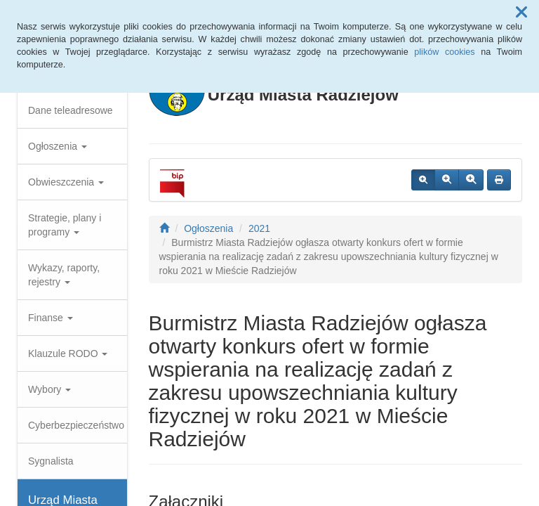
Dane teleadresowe (70, 110)
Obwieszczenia (66, 182)
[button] (521, 12)
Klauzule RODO (67, 353)
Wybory (49, 389)
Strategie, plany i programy (64, 225)
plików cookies (444, 52)
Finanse (50, 317)
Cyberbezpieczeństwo (76, 425)
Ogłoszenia (57, 146)
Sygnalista (51, 461)
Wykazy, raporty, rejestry (64, 274)
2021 (259, 228)
